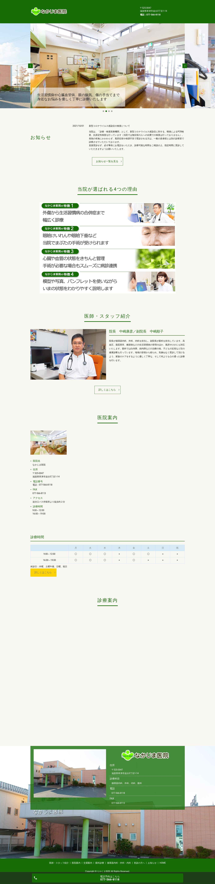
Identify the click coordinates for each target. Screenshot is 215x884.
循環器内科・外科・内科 (99, 9)
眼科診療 (75, 9)
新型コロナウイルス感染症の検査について (109, 121)
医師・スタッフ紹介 (81, 4)
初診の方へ (124, 9)
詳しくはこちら (107, 384)
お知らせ (75, 14)
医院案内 (102, 4)
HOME (89, 14)
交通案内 (118, 4)
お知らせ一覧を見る (107, 156)
